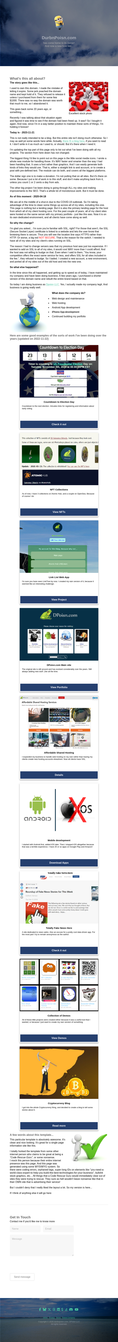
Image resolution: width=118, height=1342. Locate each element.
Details (59, 774)
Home (45, 1317)
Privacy (52, 1317)
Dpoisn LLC (52, 284)
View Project (59, 599)
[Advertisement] (59, 1337)
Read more (59, 1125)
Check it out (59, 424)
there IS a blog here (74, 141)
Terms (58, 1317)
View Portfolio (59, 687)
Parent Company (68, 1317)
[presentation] (33, 1265)
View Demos (59, 1038)
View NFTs (59, 512)
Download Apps (59, 862)
